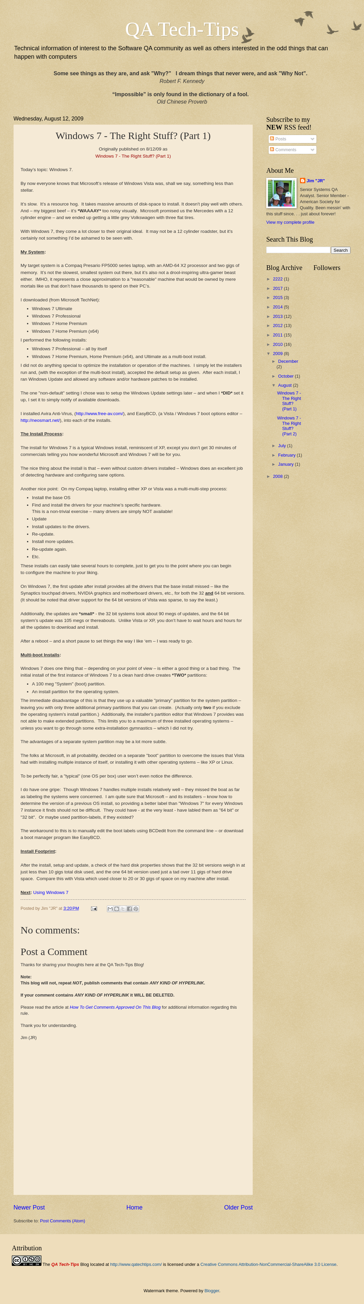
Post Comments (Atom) (62, 1220)
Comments (283, 149)
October (286, 376)
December (288, 361)
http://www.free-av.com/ (99, 413)
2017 (278, 288)
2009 (278, 353)
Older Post (238, 1207)
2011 (278, 334)
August (285, 385)
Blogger (212, 1290)
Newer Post (29, 1207)
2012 (278, 325)
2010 (278, 344)
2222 (278, 278)
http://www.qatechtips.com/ (136, 1264)
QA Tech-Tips (182, 29)
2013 (278, 316)
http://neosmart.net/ (40, 420)
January (286, 464)
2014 (278, 306)
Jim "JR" (316, 180)
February (287, 455)
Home (134, 1207)
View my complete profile (290, 222)
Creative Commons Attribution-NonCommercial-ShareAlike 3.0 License (269, 1264)
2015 (278, 297)
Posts (278, 138)
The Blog (65, 1264)
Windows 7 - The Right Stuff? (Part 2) (289, 425)
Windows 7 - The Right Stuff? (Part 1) (289, 400)
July (282, 445)
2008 (278, 476)
